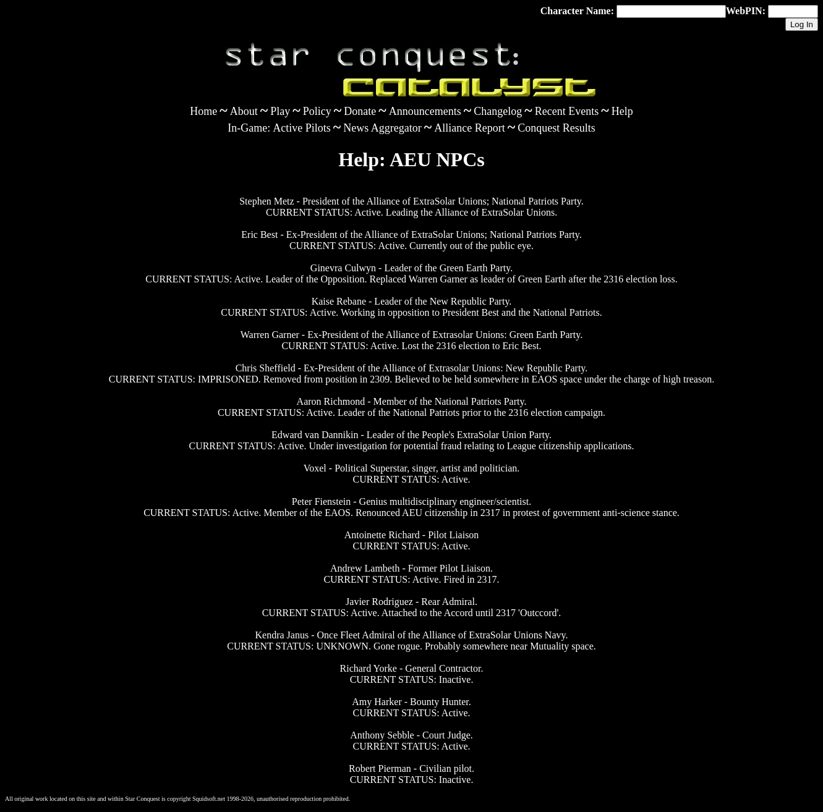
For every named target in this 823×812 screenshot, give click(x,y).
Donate (360, 111)
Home (203, 111)
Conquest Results (556, 128)
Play (280, 111)
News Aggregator (382, 128)
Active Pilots (302, 128)
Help (622, 111)
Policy (317, 111)
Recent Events (567, 111)
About (244, 111)
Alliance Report (469, 128)
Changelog (498, 111)
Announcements (425, 111)
